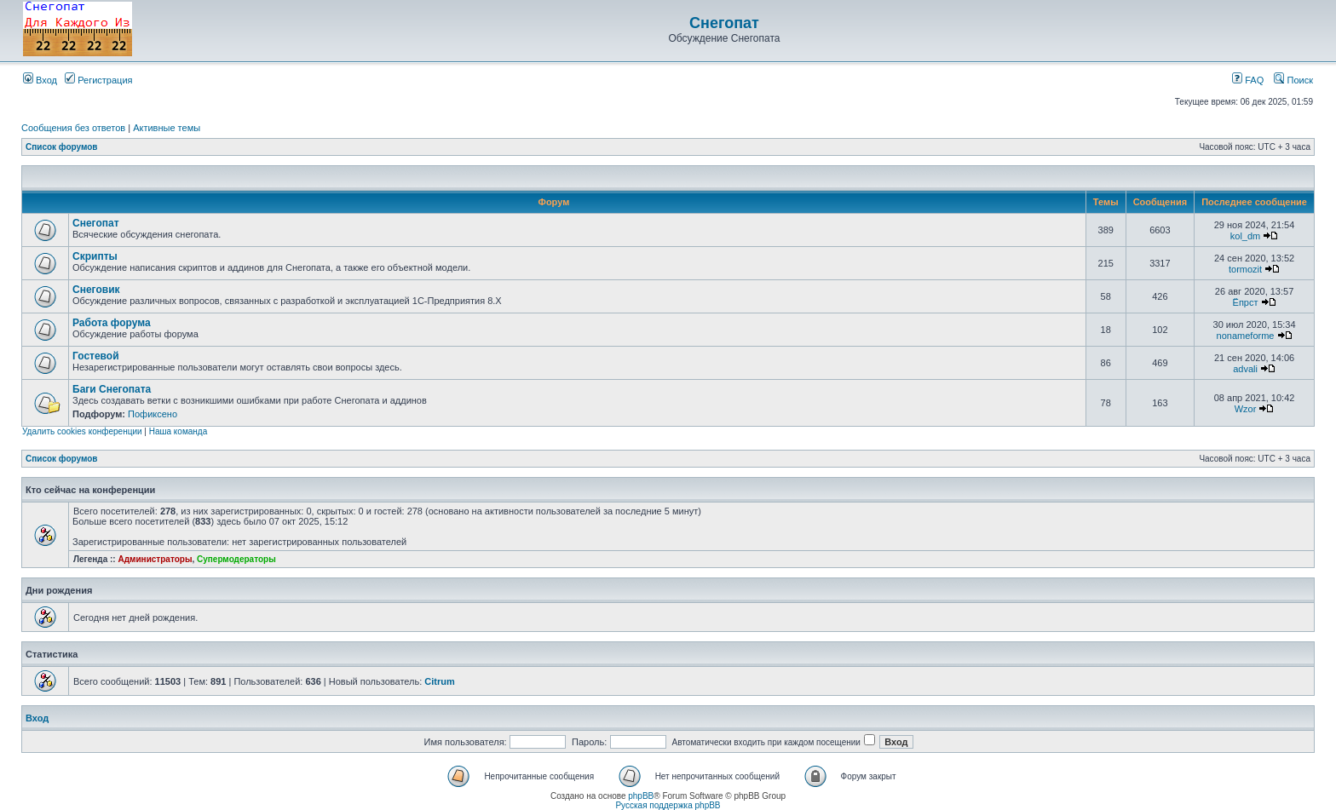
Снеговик (96, 290)
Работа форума (111, 323)
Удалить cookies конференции (82, 431)
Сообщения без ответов (73, 128)
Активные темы (166, 128)
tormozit (1245, 269)
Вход (40, 80)
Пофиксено (152, 414)
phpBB (641, 796)
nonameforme (1246, 335)
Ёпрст (1245, 302)
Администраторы (155, 559)
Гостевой (95, 356)
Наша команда (178, 431)
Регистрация (98, 80)
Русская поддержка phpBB (667, 805)
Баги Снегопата (111, 389)
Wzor (1246, 409)
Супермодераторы (236, 559)
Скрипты (95, 256)
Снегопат (724, 23)
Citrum (439, 681)
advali (1245, 369)
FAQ (1248, 80)
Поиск (1293, 80)
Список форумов (62, 147)
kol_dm (1245, 236)
